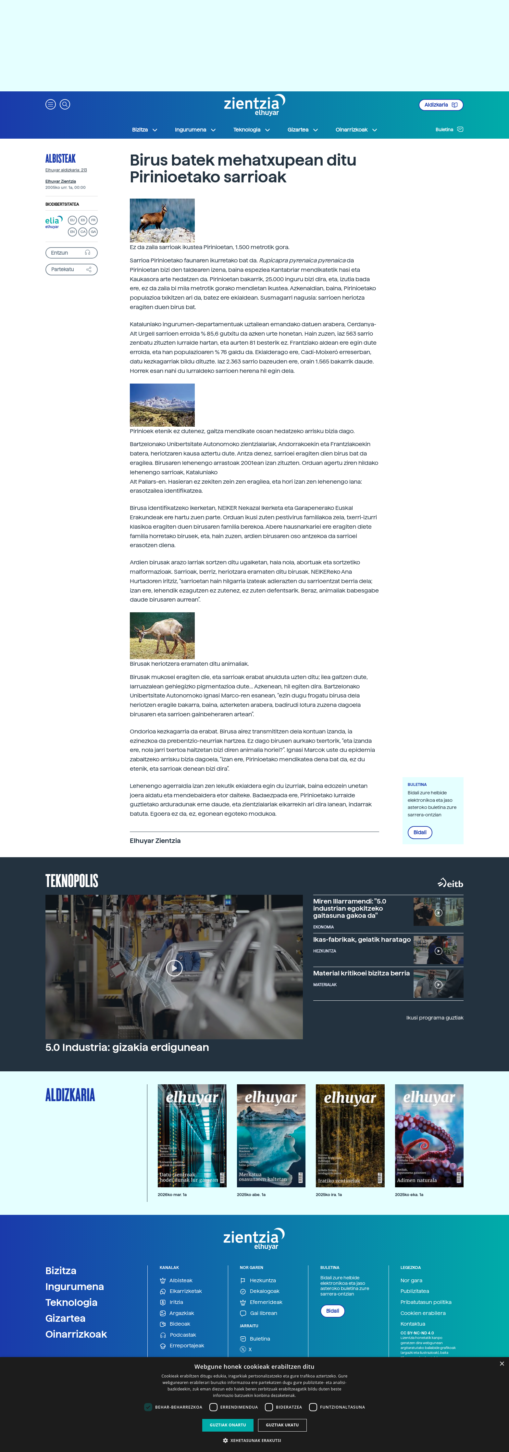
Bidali (420, 832)
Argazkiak (177, 1313)
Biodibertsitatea (62, 204)
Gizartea (65, 1318)
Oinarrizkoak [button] (357, 130)
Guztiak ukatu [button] (282, 1425)
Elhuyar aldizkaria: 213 (66, 170)
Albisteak (60, 158)
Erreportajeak (182, 1346)
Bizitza (61, 1270)
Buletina (450, 129)
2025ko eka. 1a (409, 1194)
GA (93, 232)
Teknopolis (71, 880)
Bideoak (175, 1324)
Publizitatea (415, 1291)
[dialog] (254, 1404)
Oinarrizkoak (76, 1334)
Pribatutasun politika (426, 1302)
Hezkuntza (258, 1280)
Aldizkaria (441, 105)
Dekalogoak (259, 1291)
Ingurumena (74, 1286)
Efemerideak (261, 1302)
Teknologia (71, 1302)
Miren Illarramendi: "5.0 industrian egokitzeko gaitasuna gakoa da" (349, 908)
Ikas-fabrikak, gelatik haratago (362, 939)
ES (83, 220)
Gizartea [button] (303, 130)
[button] (50, 103)
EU (72, 220)
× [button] (501, 1364)
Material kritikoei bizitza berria (361, 973)
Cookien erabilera (423, 1313)
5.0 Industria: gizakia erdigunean (127, 1047)
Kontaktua (413, 1324)
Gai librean (258, 1313)
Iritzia (171, 1302)
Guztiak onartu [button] (228, 1425)
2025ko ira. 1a (329, 1194)
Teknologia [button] (252, 130)
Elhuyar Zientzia (60, 181)
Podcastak (178, 1335)
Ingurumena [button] (196, 130)
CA (83, 232)
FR (93, 220)
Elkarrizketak (181, 1291)
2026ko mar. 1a (172, 1194)
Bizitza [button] (145, 130)
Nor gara (411, 1280)
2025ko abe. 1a (251, 1194)
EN (72, 232)
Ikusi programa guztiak (435, 1018)
